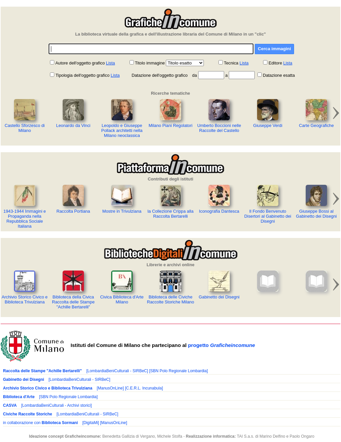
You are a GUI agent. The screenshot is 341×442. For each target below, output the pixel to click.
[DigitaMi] (90, 422)
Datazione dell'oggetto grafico (159, 75)
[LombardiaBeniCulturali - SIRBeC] (117, 371)
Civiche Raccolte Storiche (27, 414)
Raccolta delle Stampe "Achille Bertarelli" (42, 371)
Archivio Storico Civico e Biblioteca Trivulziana (47, 388)
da (194, 75)
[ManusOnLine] (110, 388)
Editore (275, 62)
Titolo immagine (150, 62)
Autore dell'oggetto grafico (80, 62)
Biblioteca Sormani (60, 422)
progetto (221, 345)
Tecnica (231, 62)
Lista (110, 62)
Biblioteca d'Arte (19, 396)
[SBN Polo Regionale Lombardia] (178, 371)
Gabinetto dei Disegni (23, 379)
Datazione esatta (279, 75)
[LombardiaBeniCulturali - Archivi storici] (56, 405)
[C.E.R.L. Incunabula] (144, 388)
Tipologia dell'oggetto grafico (80, 75)
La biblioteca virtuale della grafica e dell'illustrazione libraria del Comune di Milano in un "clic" (170, 34)
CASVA (10, 405)
